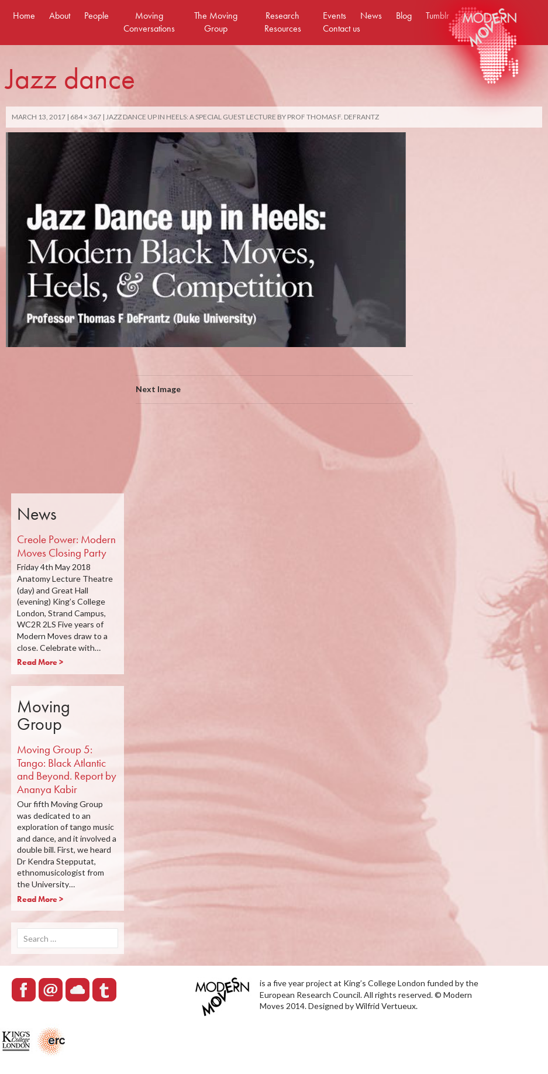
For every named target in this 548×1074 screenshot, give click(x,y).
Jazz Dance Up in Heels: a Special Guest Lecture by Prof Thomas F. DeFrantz (242, 116)
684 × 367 (85, 116)
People (96, 15)
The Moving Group (215, 22)
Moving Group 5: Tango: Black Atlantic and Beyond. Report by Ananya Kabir (66, 769)
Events (334, 15)
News (371, 15)
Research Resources (282, 22)
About (59, 15)
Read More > (40, 662)
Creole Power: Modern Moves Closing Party (66, 546)
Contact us (341, 28)
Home (24, 15)
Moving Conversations (149, 22)
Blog (404, 15)
